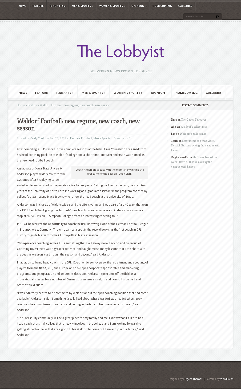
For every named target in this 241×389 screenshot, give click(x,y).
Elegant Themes (193, 379)
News (22, 6)
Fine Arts (58, 6)
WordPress (226, 379)
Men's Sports (101, 138)
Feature (38, 6)
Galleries (185, 6)
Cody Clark (37, 138)
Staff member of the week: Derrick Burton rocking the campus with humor (195, 145)
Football (86, 138)
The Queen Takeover (193, 120)
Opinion (138, 6)
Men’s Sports (82, 6)
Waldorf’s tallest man (194, 127)
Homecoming (162, 6)
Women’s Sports (112, 6)
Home (21, 105)
